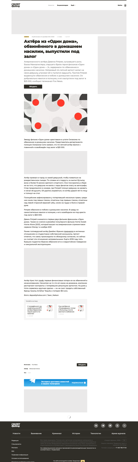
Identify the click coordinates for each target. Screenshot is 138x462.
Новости (26, 36)
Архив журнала (118, 433)
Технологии (96, 433)
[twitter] (110, 425)
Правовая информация (20, 455)
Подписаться (79, 383)
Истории (76, 433)
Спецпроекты (16, 444)
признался (69, 231)
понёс (41, 280)
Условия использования (20, 458)
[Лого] (16, 5)
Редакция (15, 440)
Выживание (36, 433)
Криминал (56, 433)
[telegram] (103, 425)
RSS (13, 451)
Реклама (15, 448)
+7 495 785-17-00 (121, 448)
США (29, 372)
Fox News (34, 364)
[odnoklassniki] (117, 425)
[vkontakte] (96, 425)
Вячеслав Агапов (34, 368)
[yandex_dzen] (124, 425)
